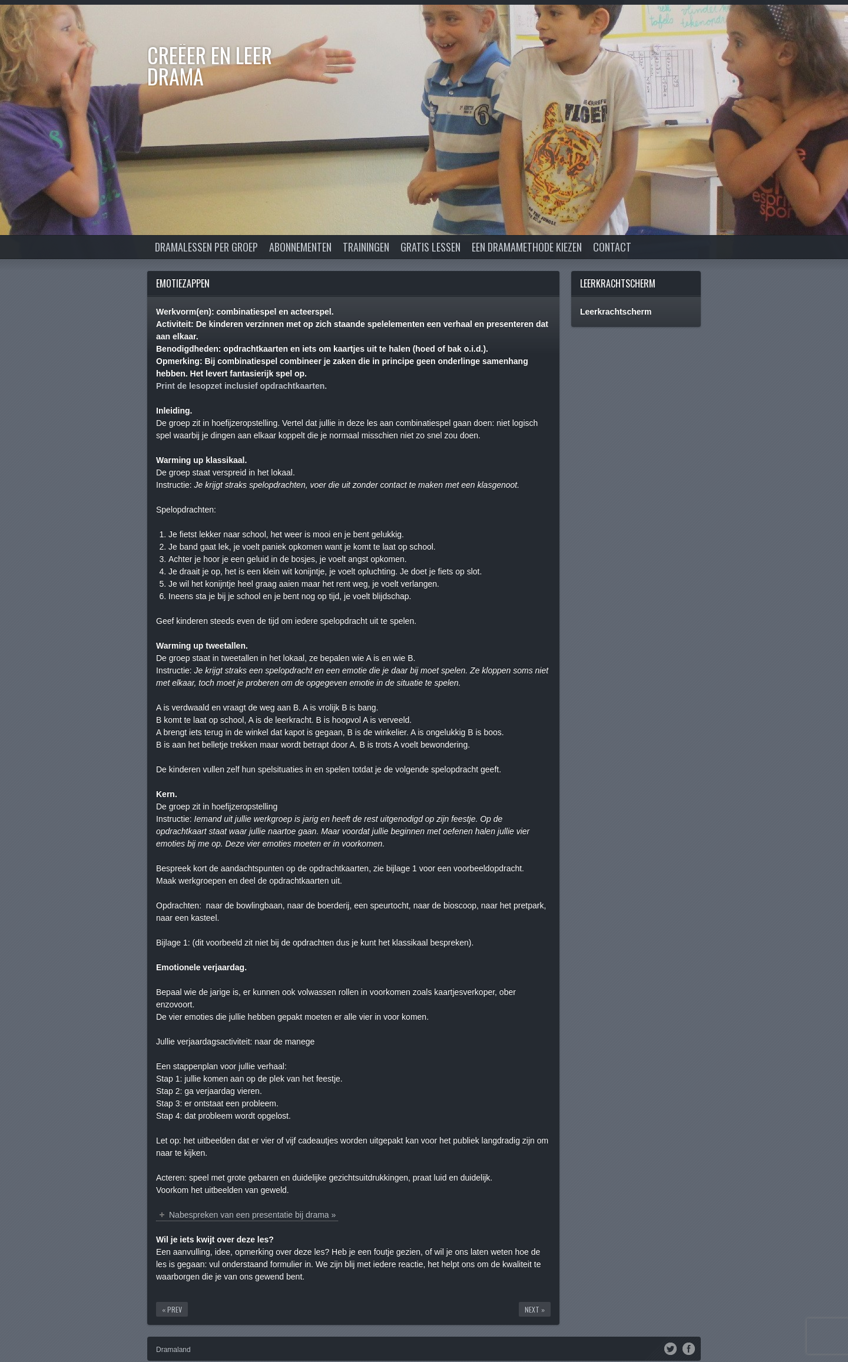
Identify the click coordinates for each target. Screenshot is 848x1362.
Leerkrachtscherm (617, 283)
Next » (535, 1309)
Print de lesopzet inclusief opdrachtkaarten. (241, 386)
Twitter (670, 1348)
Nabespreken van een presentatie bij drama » (252, 1214)
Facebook (689, 1348)
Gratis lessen (430, 246)
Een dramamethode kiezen (527, 246)
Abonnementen (300, 246)
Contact (612, 246)
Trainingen (366, 246)
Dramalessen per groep (206, 246)
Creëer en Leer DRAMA (209, 65)
